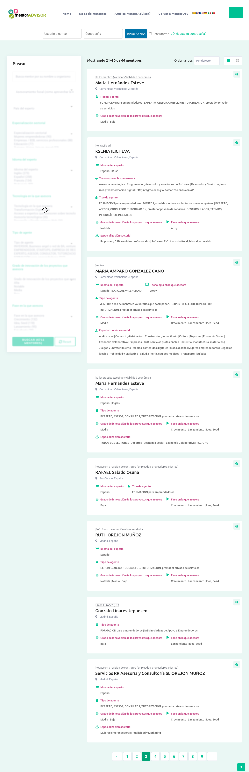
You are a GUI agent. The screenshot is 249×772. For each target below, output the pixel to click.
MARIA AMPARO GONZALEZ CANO (129, 270)
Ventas (100, 265)
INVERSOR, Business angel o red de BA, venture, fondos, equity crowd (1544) (44, 246)
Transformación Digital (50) (44, 210)
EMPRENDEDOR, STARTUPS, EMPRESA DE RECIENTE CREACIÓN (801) (44, 250)
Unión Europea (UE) (107, 605)
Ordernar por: (183, 60)
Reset (65, 342)
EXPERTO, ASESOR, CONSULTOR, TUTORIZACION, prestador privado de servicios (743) (44, 254)
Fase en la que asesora (28, 305)
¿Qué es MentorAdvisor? (132, 13)
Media (44, 290)
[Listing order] (207, 60)
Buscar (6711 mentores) (33, 341)
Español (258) (44, 177)
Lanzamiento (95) (44, 327)
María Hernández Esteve (119, 82)
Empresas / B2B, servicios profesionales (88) (44, 140)
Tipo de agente (22, 232)
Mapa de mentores (93, 13)
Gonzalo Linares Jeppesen (121, 610)
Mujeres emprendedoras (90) (44, 137)
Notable (44, 286)
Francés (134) (44, 181)
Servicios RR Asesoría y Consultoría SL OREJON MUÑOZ (150, 673)
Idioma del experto (25, 159)
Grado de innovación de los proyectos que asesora (40, 267)
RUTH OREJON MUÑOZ (118, 534)
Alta (44, 283)
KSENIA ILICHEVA (112, 151)
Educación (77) (44, 144)
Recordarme (159, 34)
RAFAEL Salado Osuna (117, 472)
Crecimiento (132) (44, 319)
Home (66, 13)
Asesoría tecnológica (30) (44, 217)
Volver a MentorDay (173, 13)
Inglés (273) (44, 173)
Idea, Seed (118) (44, 323)
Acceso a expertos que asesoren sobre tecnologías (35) (44, 213)
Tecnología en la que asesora (32, 196)
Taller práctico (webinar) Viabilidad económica (123, 77)
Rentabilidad (103, 145)
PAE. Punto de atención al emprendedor (119, 529)
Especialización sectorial (29, 123)
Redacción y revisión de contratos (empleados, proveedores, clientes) (137, 466)
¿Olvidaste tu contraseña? (189, 34)
